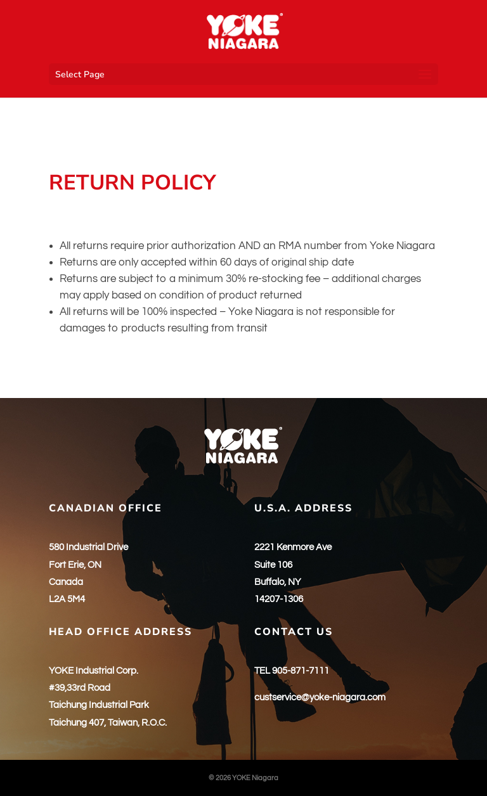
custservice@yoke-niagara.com (320, 697)
